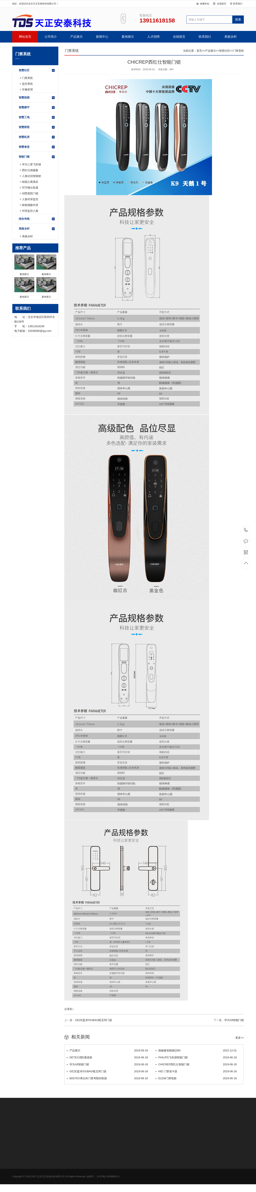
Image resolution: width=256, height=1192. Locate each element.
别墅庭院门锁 (30, 193)
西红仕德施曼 (30, 170)
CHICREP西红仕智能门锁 (196, 1064)
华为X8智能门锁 (234, 1020)
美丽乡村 (230, 36)
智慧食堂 (37, 147)
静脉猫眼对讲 (30, 205)
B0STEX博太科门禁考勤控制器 (107, 1078)
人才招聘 (153, 36)
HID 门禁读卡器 (196, 1071)
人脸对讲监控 (30, 199)
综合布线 (37, 219)
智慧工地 (37, 117)
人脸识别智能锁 (31, 176)
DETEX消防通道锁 (107, 1057)
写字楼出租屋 (30, 187)
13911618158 (246, 530)
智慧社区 (37, 70)
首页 (199, 50)
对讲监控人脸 (30, 210)
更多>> (239, 1037)
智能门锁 (37, 157)
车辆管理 (27, 89)
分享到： (69, 1009)
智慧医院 (37, 127)
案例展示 (128, 36)
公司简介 (51, 36)
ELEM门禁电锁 (196, 1078)
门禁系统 (27, 77)
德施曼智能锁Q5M (196, 1050)
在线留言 (221, 3)
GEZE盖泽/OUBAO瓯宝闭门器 (93, 1020)
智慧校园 (37, 98)
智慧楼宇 (37, 107)
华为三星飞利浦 (31, 164)
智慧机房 (37, 137)
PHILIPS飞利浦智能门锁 (196, 1057)
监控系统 (27, 83)
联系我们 (237, 3)
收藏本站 (204, 3)
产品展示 (76, 36)
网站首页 (25, 36)
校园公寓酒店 (30, 181)
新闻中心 (102, 36)
